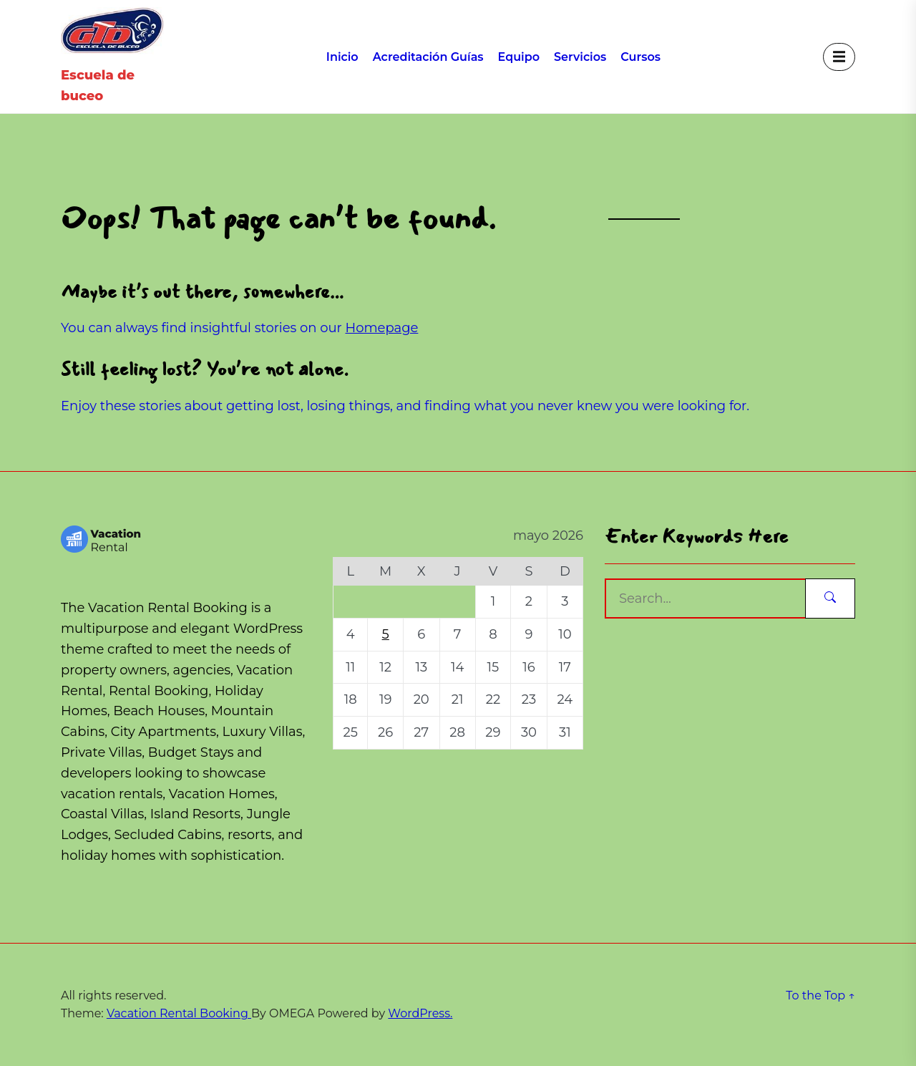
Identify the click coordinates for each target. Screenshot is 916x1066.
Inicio (342, 57)
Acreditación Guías (428, 57)
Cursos (640, 57)
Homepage (382, 328)
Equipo (519, 57)
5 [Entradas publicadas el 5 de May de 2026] (385, 634)
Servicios (580, 57)
